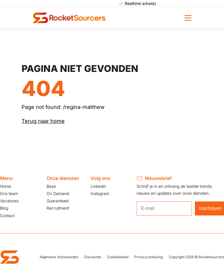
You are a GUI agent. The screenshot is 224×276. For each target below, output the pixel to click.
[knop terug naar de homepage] (69, 17)
